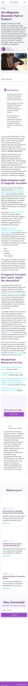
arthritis (13, 293)
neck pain (7, 293)
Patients (3, 8)
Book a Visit (14, 414)
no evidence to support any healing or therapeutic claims (12, 192)
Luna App (9, 332)
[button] (3, 2)
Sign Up (14, 615)
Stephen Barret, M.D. (17, 212)
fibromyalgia (21, 293)
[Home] (13, 2)
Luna (9, 48)
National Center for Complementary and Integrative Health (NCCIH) (11, 230)
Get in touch (18, 353)
